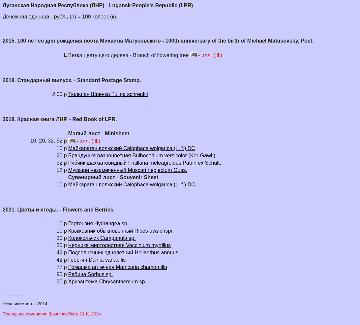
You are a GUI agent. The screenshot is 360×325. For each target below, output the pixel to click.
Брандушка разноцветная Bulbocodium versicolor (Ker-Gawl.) (141, 155)
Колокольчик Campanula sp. (102, 238)
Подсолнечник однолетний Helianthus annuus (123, 252)
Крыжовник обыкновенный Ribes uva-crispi (120, 231)
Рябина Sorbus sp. (90, 274)
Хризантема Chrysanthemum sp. (107, 281)
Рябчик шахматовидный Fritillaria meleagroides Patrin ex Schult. (144, 163)
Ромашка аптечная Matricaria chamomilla (117, 267)
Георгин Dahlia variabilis (97, 260)
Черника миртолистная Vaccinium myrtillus (119, 245)
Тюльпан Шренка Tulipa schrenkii (108, 94)
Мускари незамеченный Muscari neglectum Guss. (127, 170)
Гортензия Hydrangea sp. (98, 223)
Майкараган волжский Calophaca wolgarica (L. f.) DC (131, 148)
